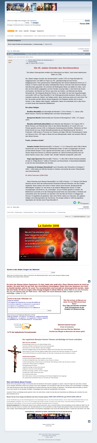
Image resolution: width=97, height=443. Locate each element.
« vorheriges (81, 48)
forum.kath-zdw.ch (74, 397)
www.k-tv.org (17, 325)
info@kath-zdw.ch (14, 394)
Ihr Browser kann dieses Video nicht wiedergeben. (48, 244)
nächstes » (87, 48)
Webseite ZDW (29, 11)
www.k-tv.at (18, 327)
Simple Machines (56, 434)
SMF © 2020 (48, 434)
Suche (9, 270)
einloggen (24, 20)
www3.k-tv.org (17, 324)
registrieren (33, 20)
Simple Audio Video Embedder (49, 435)
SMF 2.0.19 (41, 434)
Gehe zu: (68, 216)
